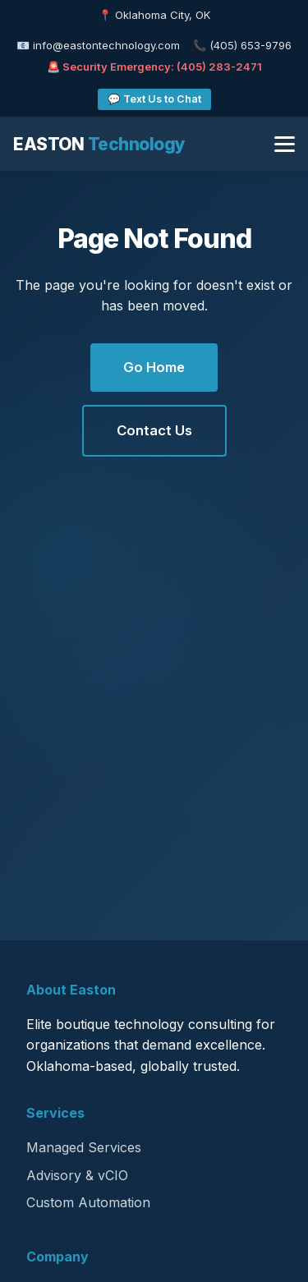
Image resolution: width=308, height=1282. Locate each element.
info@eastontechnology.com (106, 45)
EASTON (99, 144)
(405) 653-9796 (250, 45)
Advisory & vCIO (77, 1175)
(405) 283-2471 (219, 66)
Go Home (154, 367)
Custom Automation (88, 1202)
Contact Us (154, 430)
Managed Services (83, 1147)
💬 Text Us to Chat (154, 99)
